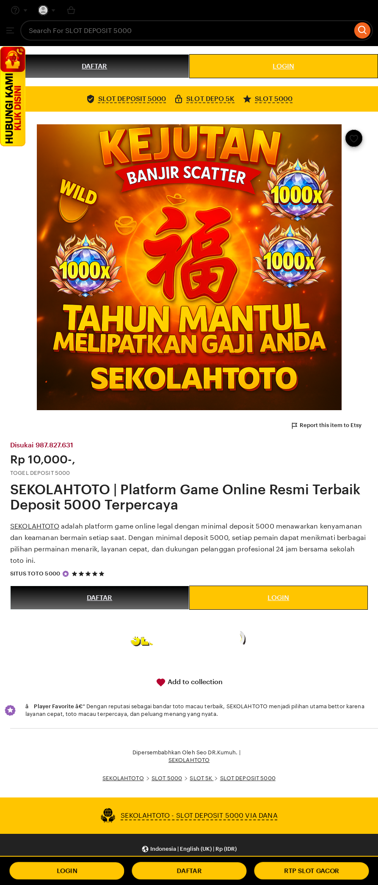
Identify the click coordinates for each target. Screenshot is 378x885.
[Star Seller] (65, 574)
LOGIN (283, 66)
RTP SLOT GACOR (311, 870)
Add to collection (189, 682)
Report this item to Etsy (325, 426)
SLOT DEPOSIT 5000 (248, 778)
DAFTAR (94, 66)
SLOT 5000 (167, 778)
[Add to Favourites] (354, 138)
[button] (189, 849)
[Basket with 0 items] (71, 10)
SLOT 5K (201, 778)
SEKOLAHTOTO (34, 526)
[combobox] (186, 30)
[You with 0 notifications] (47, 10)
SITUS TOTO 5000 (35, 573)
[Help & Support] (19, 10)
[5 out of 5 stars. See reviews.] (89, 574)
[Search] (362, 30)
